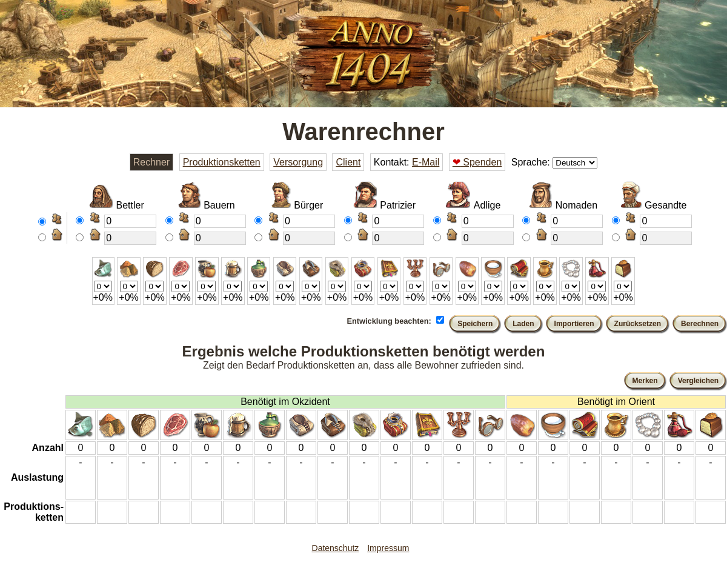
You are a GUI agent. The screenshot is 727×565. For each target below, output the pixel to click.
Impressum (388, 548)
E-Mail (425, 162)
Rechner (151, 162)
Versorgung (298, 162)
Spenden (477, 162)
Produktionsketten (222, 162)
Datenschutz (335, 548)
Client (348, 162)
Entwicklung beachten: (389, 321)
